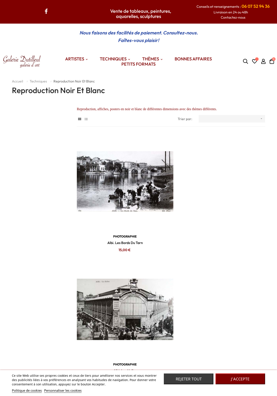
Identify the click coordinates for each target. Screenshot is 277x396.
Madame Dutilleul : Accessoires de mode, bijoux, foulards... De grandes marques (203, 360)
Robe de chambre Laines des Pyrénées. (172, 366)
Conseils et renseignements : (233, 6)
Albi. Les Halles (171, 204)
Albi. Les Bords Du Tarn (106, 204)
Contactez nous (61, 360)
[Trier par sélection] (232, 119)
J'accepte (240, 378)
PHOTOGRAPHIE (106, 198)
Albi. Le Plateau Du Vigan (106, 295)
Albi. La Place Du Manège (235, 204)
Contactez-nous (233, 17)
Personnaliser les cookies (63, 390)
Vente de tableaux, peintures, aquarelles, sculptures (140, 13)
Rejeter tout (189, 378)
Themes (102, 366)
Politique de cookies (27, 390)
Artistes (102, 360)
